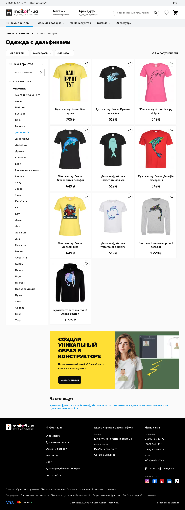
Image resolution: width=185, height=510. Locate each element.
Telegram (166, 468)
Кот (17, 213)
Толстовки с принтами (53, 489)
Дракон (19, 151)
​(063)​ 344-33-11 (154, 444)
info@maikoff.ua (154, 460)
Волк (18, 119)
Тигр (18, 320)
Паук (18, 276)
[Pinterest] (162, 481)
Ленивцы (20, 232)
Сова (18, 314)
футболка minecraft (100, 405)
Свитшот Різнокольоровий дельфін (156, 245)
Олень (19, 263)
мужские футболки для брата (69, 405)
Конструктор (80, 23)
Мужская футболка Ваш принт (70, 111)
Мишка (19, 251)
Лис (17, 238)
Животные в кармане (28, 170)
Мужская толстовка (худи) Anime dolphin (70, 312)
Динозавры (22, 138)
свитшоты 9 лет (70, 408)
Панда (19, 270)
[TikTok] (176, 481)
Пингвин (20, 282)
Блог (49, 461)
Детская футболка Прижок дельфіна (113, 111)
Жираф (19, 176)
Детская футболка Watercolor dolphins (113, 245)
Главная (10, 33)
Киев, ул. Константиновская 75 (113, 438)
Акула (18, 101)
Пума (18, 295)
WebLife (175, 502)
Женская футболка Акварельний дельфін (70, 178)
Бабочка (20, 107)
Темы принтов (18, 23)
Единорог (21, 157)
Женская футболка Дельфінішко (70, 245)
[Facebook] (154, 481)
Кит (17, 207)
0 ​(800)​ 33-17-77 (15, 3)
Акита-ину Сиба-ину (27, 94)
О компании (53, 435)
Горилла (20, 126)
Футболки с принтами (27, 489)
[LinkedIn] (169, 481)
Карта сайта (53, 475)
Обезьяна (21, 257)
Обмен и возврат (56, 448)
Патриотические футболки (107, 495)
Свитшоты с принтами (78, 489)
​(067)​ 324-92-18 (154, 449)
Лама (18, 220)
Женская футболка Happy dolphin (155, 111)
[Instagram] (147, 481)
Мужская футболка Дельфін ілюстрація (156, 178)
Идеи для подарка (49, 23)
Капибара (21, 201)
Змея (18, 195)
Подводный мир (25, 288)
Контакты (52, 455)
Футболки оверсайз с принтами (139, 495)
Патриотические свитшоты (35, 495)
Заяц (18, 182)
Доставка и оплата (57, 442)
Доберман (21, 145)
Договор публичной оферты (63, 468)
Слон (18, 301)
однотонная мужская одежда (133, 405)
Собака (19, 307)
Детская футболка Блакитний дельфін (113, 178)
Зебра (19, 188)
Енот (18, 163)
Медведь (20, 245)
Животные (19, 88)
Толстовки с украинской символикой (70, 495)
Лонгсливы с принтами (104, 489)
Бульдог (20, 113)
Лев (17, 226)
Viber (150, 468)
